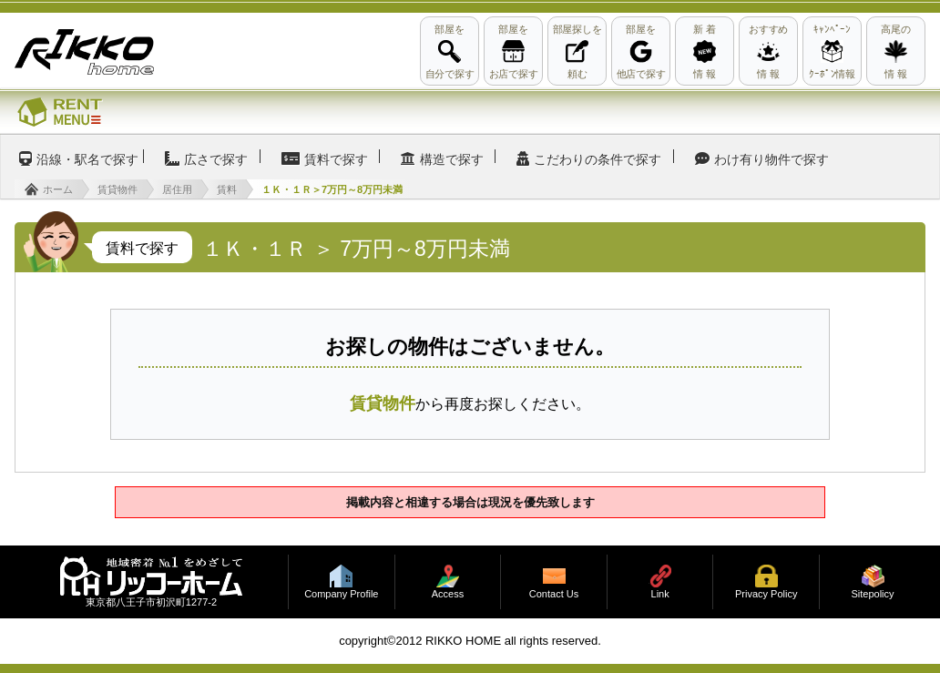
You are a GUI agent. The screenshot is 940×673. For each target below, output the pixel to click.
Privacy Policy (766, 594)
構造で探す (452, 159)
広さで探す (216, 159)
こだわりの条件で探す (597, 159)
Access (448, 594)
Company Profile (341, 594)
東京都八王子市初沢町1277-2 (151, 602)
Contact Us (553, 594)
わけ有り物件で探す (771, 159)
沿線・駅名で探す (87, 159)
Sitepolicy (872, 594)
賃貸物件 (382, 403)
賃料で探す (336, 159)
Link (660, 594)
